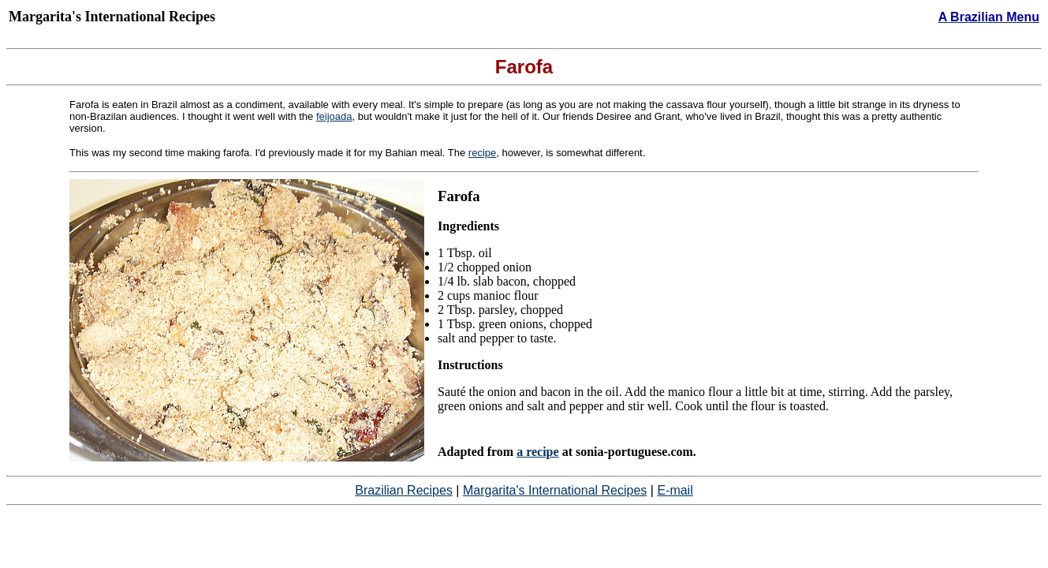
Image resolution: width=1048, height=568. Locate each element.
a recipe (537, 451)
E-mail (674, 490)
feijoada (334, 116)
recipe (482, 153)
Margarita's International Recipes (555, 490)
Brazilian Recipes (404, 490)
